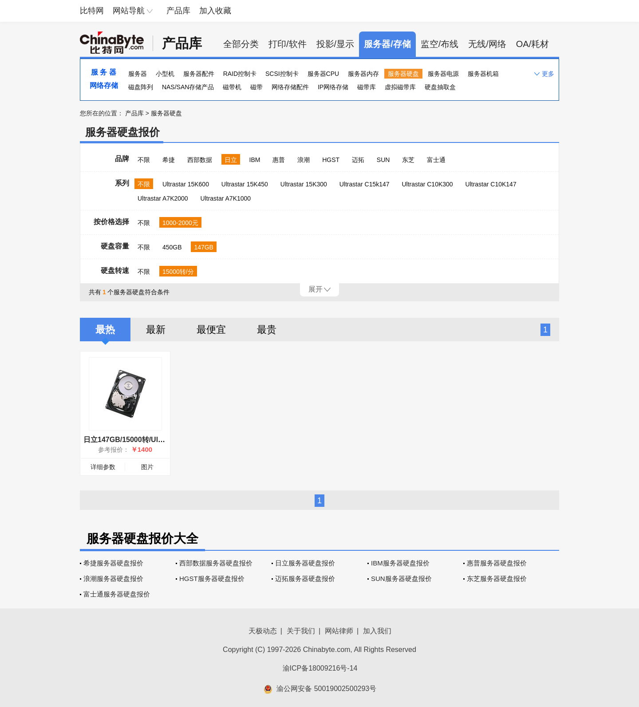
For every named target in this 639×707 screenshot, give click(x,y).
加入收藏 (215, 10)
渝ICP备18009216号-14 (320, 668)
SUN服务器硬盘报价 (401, 578)
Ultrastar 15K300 (303, 184)
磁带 (256, 87)
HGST (330, 159)
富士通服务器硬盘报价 (116, 594)
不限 (144, 159)
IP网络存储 (333, 87)
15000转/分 (178, 271)
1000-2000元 (180, 222)
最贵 (266, 329)
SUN (383, 159)
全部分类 (241, 44)
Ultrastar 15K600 (185, 184)
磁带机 (232, 87)
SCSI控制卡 (282, 73)
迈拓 (358, 159)
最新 (156, 329)
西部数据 (199, 159)
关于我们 (301, 631)
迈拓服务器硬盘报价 (305, 578)
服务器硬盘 (403, 73)
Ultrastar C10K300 (427, 184)
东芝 (408, 159)
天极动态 (262, 631)
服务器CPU (323, 73)
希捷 (168, 159)
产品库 (178, 10)
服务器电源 (443, 73)
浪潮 (303, 159)
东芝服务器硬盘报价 (497, 578)
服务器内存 (363, 73)
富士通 (436, 159)
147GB (203, 247)
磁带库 (366, 87)
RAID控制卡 (239, 73)
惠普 (278, 159)
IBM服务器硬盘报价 (400, 563)
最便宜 (211, 329)
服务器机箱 (483, 73)
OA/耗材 (532, 44)
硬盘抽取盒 (440, 87)
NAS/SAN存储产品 (188, 87)
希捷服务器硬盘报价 (113, 563)
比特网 (92, 10)
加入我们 (377, 631)
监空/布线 (440, 44)
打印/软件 (287, 44)
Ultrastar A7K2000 (163, 198)
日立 (231, 159)
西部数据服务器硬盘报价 (215, 563)
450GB (172, 247)
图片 (147, 466)
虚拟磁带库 (400, 87)
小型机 (165, 73)
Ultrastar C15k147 (364, 184)
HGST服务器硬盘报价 (212, 578)
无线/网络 (487, 44)
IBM (254, 159)
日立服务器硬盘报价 (305, 563)
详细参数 (103, 466)
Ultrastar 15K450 (244, 184)
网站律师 (339, 631)
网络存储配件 (290, 87)
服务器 (137, 73)
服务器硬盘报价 (122, 132)
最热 (105, 329)
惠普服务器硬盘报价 (497, 563)
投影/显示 (335, 44)
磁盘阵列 (140, 87)
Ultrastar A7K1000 (226, 198)
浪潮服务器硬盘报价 (113, 578)
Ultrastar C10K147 (491, 184)
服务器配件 (198, 73)
